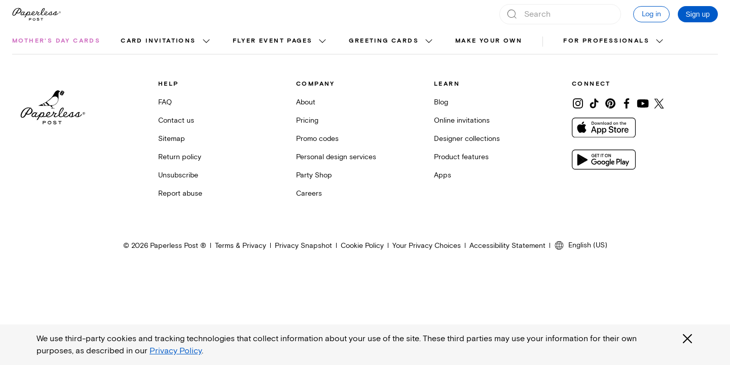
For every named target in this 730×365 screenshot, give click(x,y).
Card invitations (158, 41)
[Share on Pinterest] (610, 103)
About (305, 102)
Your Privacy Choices (426, 245)
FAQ (165, 102)
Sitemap (171, 138)
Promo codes (317, 138)
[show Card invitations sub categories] (206, 41)
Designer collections (467, 138)
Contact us (176, 120)
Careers (309, 193)
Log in (651, 14)
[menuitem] (56, 41)
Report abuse (180, 193)
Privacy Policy (176, 351)
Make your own (488, 41)
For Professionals (606, 41)
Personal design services (336, 157)
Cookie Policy (362, 245)
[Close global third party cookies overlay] (687, 339)
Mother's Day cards (56, 41)
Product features (461, 157)
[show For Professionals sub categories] (659, 41)
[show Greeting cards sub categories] (429, 41)
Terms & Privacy (240, 245)
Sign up (698, 14)
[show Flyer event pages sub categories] (322, 41)
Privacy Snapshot (303, 245)
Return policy (179, 157)
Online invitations (462, 120)
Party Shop (314, 175)
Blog (441, 102)
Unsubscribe (178, 175)
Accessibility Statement (507, 245)
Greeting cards (384, 41)
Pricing (307, 120)
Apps (442, 175)
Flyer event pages (273, 41)
